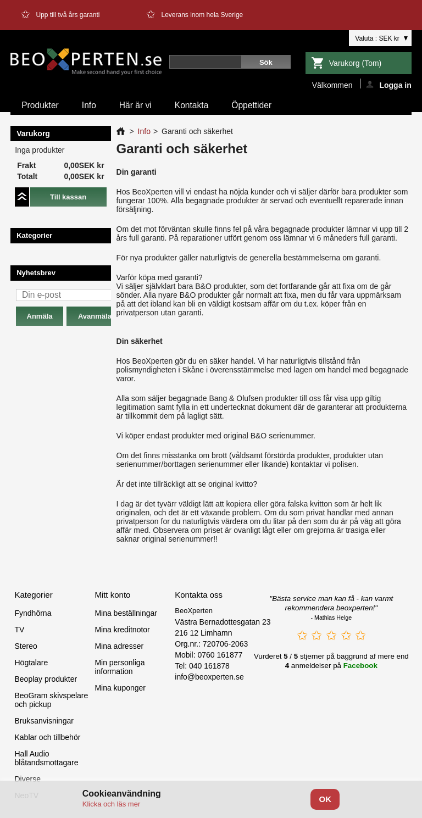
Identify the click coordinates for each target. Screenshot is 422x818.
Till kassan (68, 197)
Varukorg (355, 63)
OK (325, 799)
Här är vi (135, 105)
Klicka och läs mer (111, 804)
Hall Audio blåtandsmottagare (46, 758)
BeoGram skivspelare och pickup (51, 700)
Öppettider (251, 105)
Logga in (388, 84)
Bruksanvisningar (43, 720)
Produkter (40, 105)
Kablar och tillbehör (47, 737)
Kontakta (192, 105)
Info (89, 105)
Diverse (27, 779)
